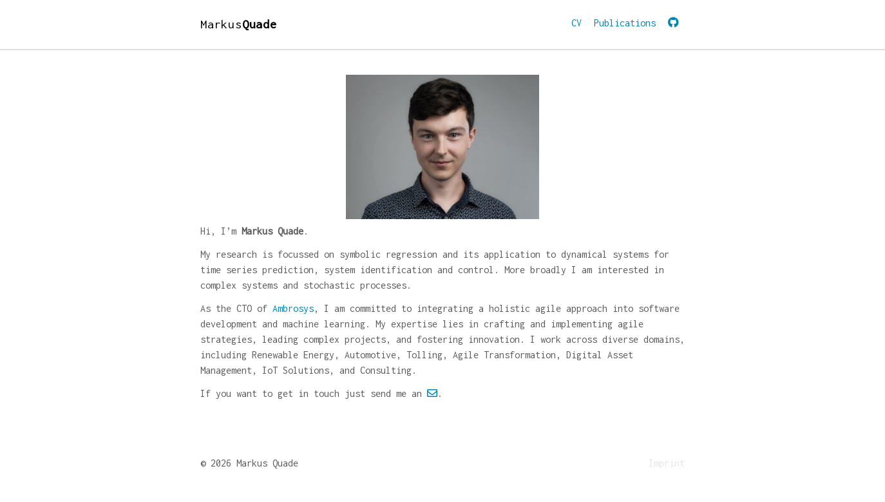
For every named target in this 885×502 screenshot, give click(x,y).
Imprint (667, 463)
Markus (238, 24)
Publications (625, 22)
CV (576, 22)
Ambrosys (293, 308)
